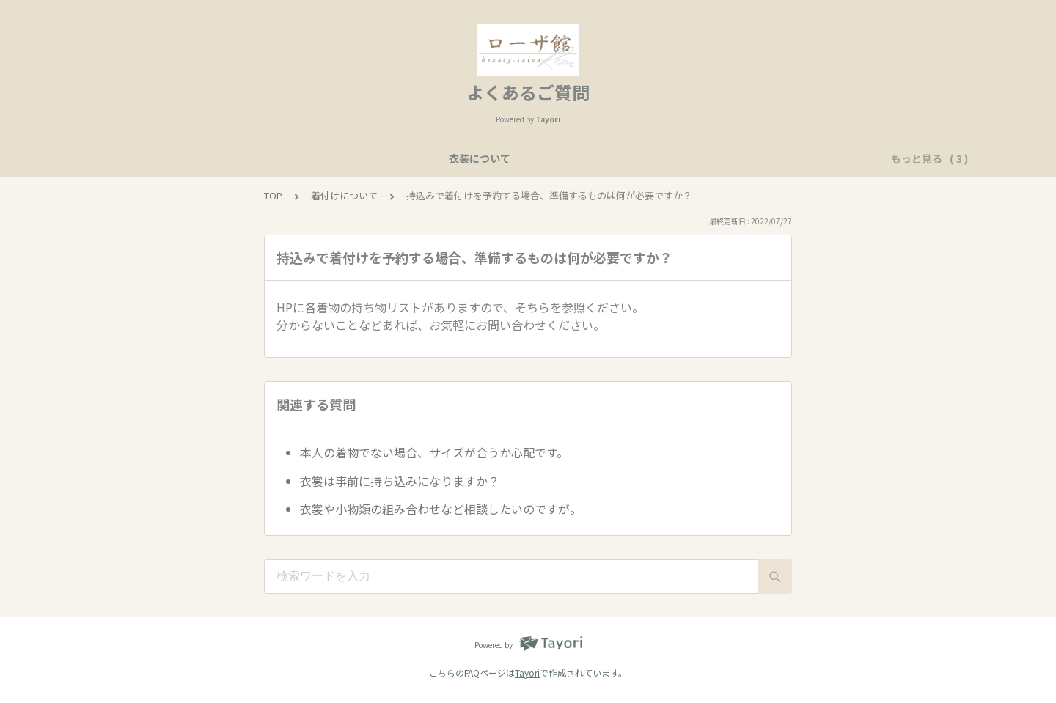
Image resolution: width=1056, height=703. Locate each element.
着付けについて (672, 158)
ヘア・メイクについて (564, 158)
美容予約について (451, 158)
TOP (273, 195)
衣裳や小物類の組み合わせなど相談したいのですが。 (441, 509)
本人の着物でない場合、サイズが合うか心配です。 (434, 452)
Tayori (527, 672)
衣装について (358, 158)
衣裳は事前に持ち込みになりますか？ (399, 481)
